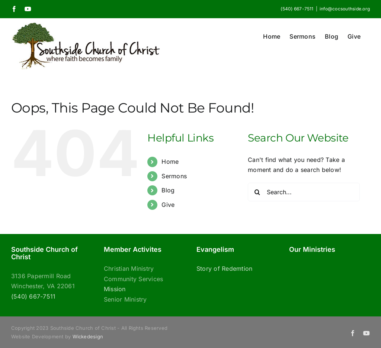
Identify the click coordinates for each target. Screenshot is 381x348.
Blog (168, 190)
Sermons (174, 176)
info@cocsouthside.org (345, 9)
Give (168, 204)
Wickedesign (88, 336)
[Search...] (304, 192)
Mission (115, 289)
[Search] (257, 192)
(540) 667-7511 (33, 296)
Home (170, 161)
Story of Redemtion (224, 268)
